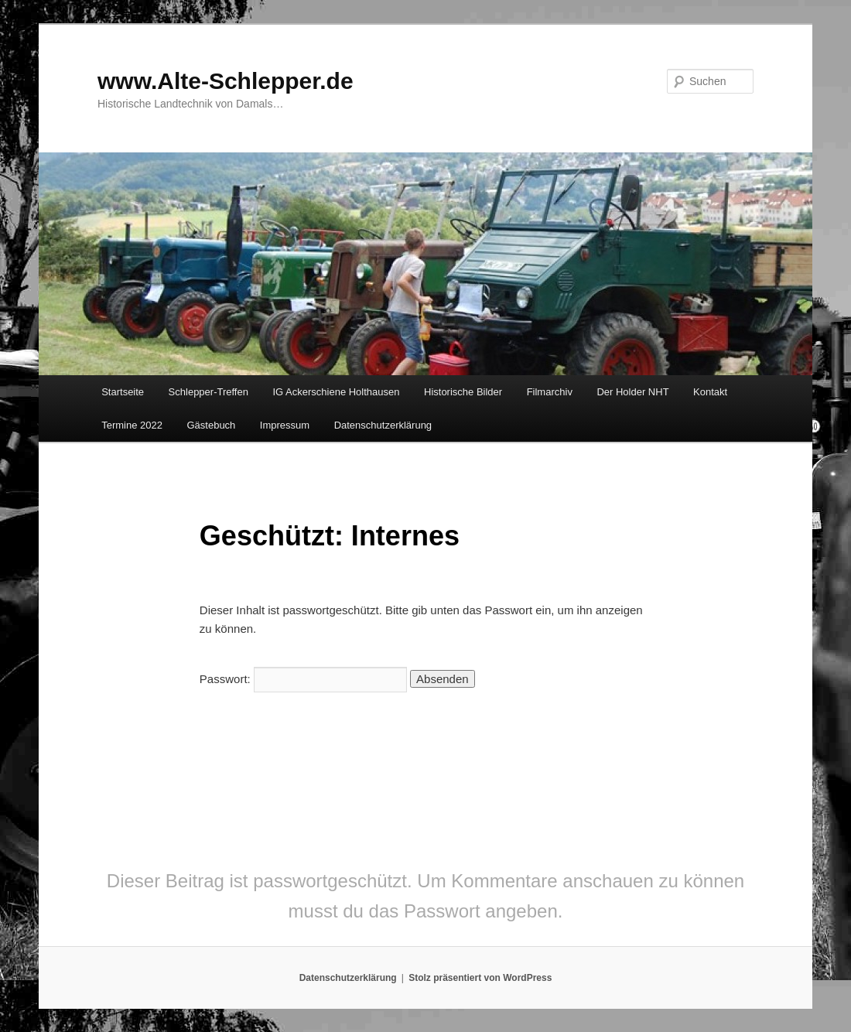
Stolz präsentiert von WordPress (480, 977)
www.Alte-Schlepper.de (225, 81)
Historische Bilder (463, 392)
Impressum (284, 425)
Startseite (122, 392)
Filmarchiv (549, 392)
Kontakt (710, 392)
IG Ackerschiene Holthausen (335, 392)
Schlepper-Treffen (208, 392)
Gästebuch (210, 425)
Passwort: (303, 678)
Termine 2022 (131, 425)
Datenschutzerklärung (383, 425)
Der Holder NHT (632, 392)
